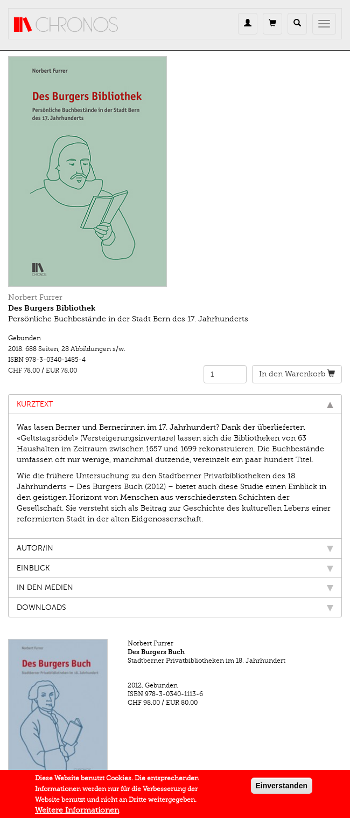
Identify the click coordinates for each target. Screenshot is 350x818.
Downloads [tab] (175, 607)
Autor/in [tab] (175, 548)
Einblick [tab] (175, 568)
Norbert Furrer (35, 297)
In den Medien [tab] (175, 587)
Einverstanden (281, 788)
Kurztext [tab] (175, 404)
